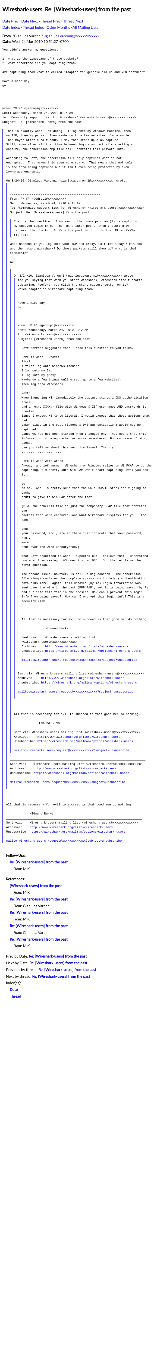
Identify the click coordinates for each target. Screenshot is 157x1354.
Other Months (58, 27)
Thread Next (73, 21)
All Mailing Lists (85, 27)
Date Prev (10, 21)
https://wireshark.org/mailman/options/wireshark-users (93, 651)
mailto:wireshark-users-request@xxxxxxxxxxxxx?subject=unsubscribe (79, 660)
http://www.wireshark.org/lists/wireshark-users (86, 646)
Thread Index (33, 27)
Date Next (29, 21)
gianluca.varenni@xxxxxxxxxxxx (71, 36)
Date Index (11, 27)
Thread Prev (50, 21)
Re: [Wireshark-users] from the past (39, 862)
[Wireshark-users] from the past (36, 886)
